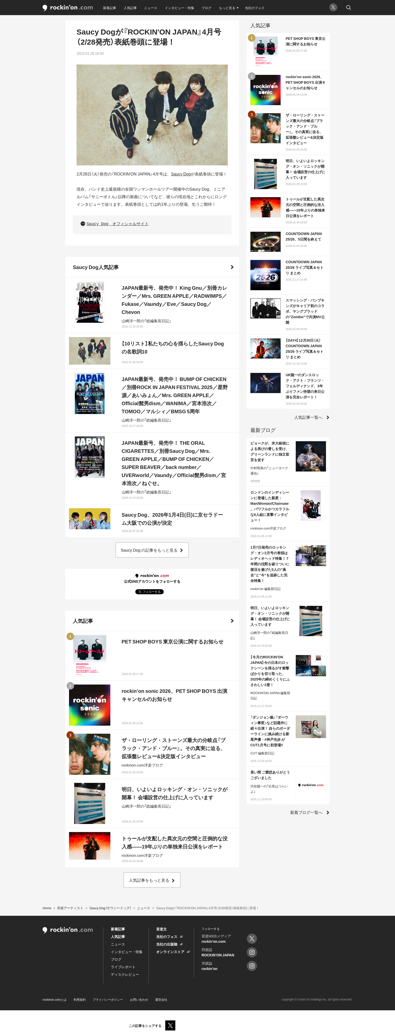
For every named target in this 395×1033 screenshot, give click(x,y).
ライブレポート (123, 966)
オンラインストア (170, 951)
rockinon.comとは (55, 999)
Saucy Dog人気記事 (96, 267)
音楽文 (161, 928)
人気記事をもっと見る (149, 880)
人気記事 (130, 7)
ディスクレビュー (125, 974)
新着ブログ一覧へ (306, 812)
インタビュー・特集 (179, 7)
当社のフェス (255, 7)
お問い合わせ (139, 999)
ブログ (206, 7)
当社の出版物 (166, 944)
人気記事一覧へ (308, 417)
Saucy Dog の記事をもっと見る (149, 550)
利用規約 (80, 999)
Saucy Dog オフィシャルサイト (118, 224)
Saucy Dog (181, 174)
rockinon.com (68, 8)
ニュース (150, 7)
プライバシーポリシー (108, 999)
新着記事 (109, 7)
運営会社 (161, 999)
